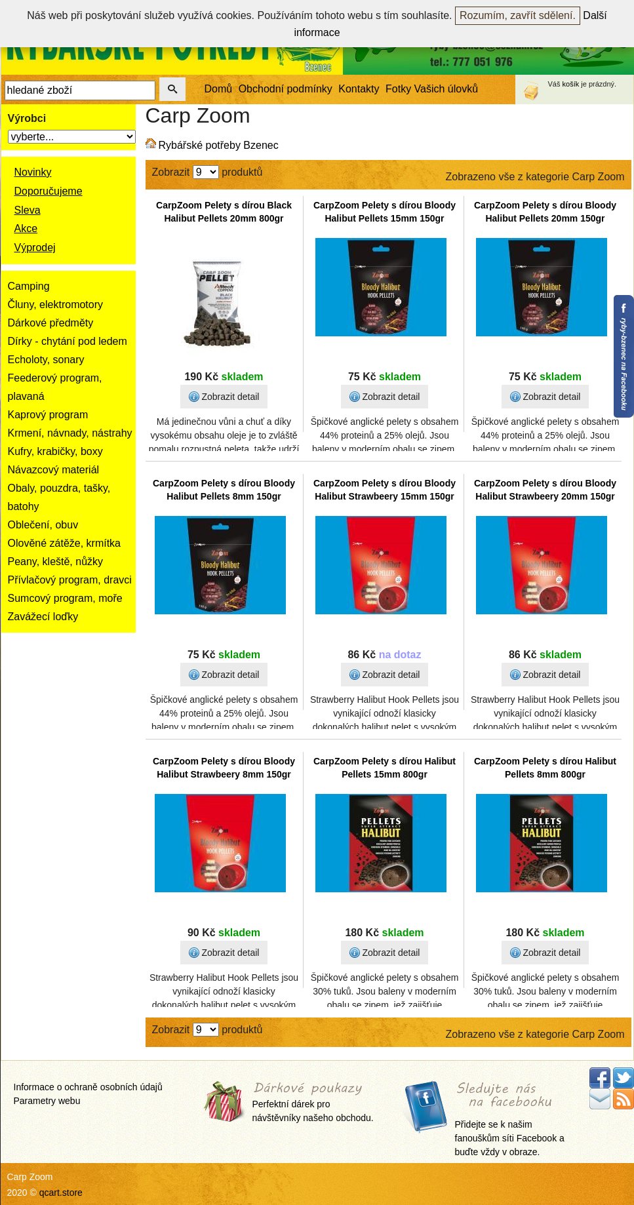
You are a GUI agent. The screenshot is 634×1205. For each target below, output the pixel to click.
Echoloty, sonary (46, 359)
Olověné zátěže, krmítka (64, 543)
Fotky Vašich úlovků (432, 88)
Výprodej (35, 247)
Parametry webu (47, 1101)
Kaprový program (48, 414)
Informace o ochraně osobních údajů (88, 1087)
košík (571, 84)
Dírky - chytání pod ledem (67, 341)
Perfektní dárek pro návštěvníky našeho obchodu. (313, 1103)
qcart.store (61, 1192)
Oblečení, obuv (43, 524)
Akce (26, 228)
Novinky (33, 172)
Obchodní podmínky (285, 88)
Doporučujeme (48, 191)
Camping (29, 286)
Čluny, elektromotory (56, 304)
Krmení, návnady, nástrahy (70, 433)
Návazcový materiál (54, 469)
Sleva (27, 210)
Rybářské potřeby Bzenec (219, 145)
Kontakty (358, 88)
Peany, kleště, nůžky (56, 561)
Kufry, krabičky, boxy (55, 451)
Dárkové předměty (51, 322)
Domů (219, 88)
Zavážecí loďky (43, 616)
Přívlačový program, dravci (70, 579)
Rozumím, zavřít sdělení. (518, 15)
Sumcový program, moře (65, 598)
